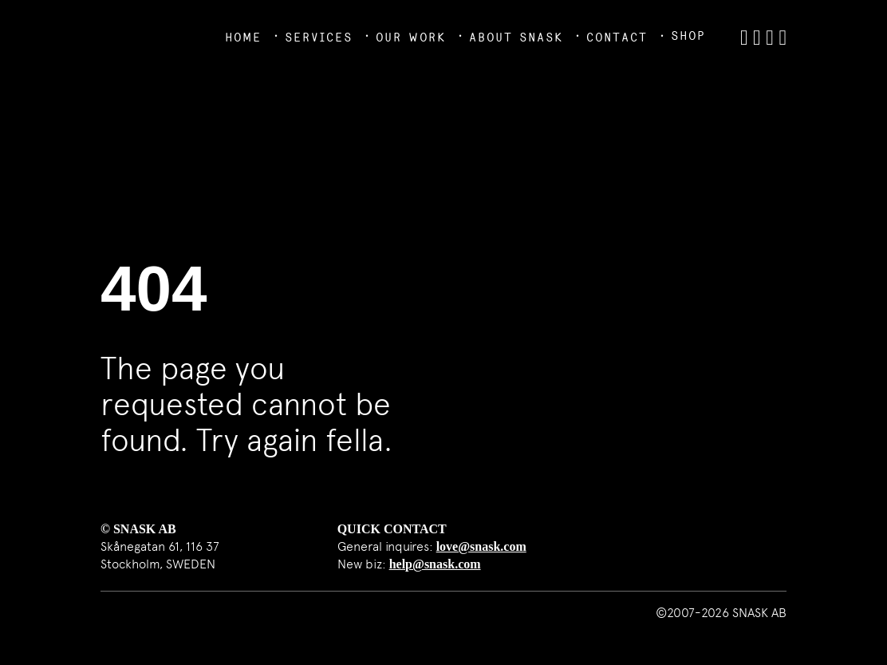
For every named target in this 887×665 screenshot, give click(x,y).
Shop (688, 35)
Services (319, 37)
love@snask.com (481, 546)
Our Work (411, 37)
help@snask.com (435, 564)
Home (243, 37)
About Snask (516, 37)
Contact (617, 37)
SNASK (138, 36)
